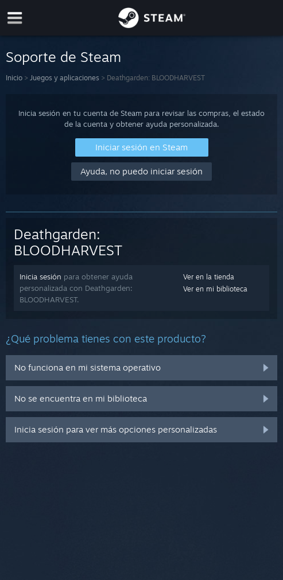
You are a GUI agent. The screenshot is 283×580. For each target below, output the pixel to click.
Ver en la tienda (208, 277)
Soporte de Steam (63, 56)
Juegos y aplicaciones (64, 77)
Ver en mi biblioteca (215, 289)
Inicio (14, 77)
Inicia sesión (40, 276)
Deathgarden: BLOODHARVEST (68, 242)
